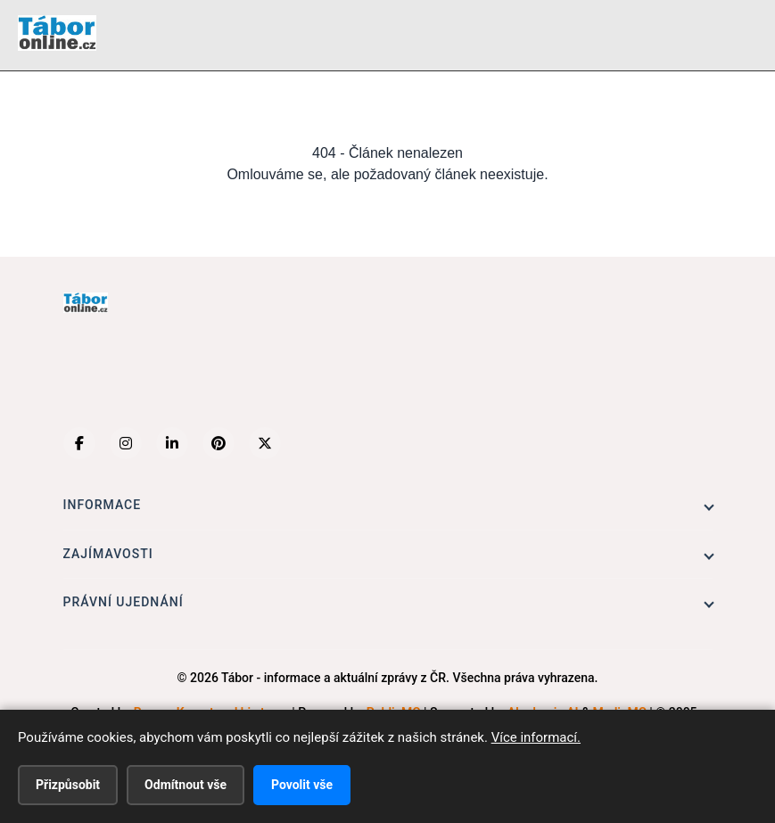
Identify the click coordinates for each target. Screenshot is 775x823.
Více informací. (536, 737)
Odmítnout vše (185, 785)
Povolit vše (302, 785)
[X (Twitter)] (265, 443)
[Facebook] (79, 443)
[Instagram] (126, 443)
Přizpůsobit (68, 785)
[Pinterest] (218, 443)
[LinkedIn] (172, 443)
